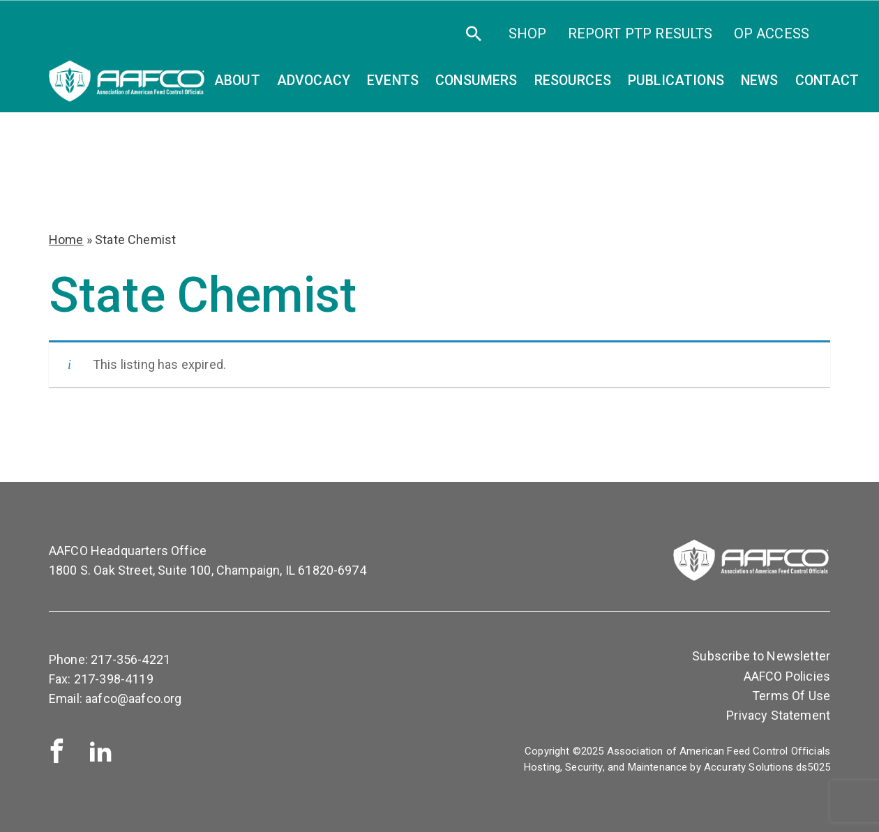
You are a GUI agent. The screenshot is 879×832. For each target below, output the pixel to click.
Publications (676, 81)
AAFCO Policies (787, 676)
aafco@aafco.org (133, 698)
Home (66, 239)
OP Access (771, 33)
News (760, 81)
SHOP (528, 33)
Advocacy (313, 81)
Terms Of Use (791, 695)
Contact (827, 81)
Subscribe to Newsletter (761, 656)
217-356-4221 (130, 659)
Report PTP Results (640, 33)
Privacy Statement (778, 715)
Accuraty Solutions (748, 767)
